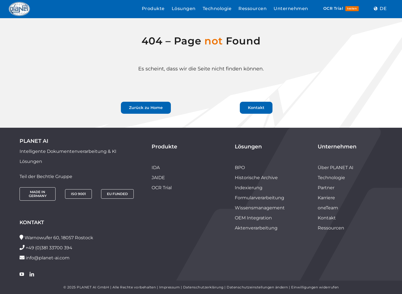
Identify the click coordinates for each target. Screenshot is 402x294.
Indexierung (248, 187)
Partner (326, 187)
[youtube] (22, 274)
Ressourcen (331, 228)
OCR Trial (162, 187)
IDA (156, 167)
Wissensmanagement (260, 207)
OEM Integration (253, 217)
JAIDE (158, 177)
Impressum (169, 287)
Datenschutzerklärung (203, 287)
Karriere (326, 197)
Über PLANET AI (335, 167)
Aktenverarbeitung (256, 228)
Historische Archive (256, 177)
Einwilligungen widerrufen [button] (315, 287)
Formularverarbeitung (259, 197)
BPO (240, 167)
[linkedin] (32, 274)
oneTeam (328, 207)
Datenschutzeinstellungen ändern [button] (257, 287)
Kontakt (327, 217)
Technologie (331, 177)
